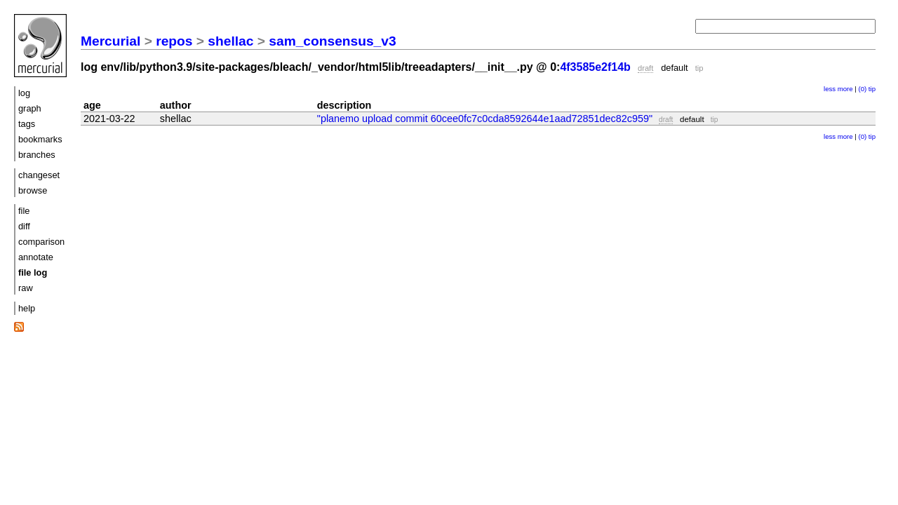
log (24, 93)
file (23, 211)
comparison (41, 241)
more (845, 89)
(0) (862, 89)
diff (24, 226)
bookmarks (40, 139)
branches (36, 154)
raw (25, 288)
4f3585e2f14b (595, 67)
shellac (230, 41)
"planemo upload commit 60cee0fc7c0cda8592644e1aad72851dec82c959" (484, 118)
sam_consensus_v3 (332, 41)
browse (32, 190)
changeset (39, 175)
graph (29, 108)
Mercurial (110, 41)
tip (872, 89)
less (830, 89)
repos (174, 41)
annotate (35, 257)
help (26, 308)
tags (26, 124)
